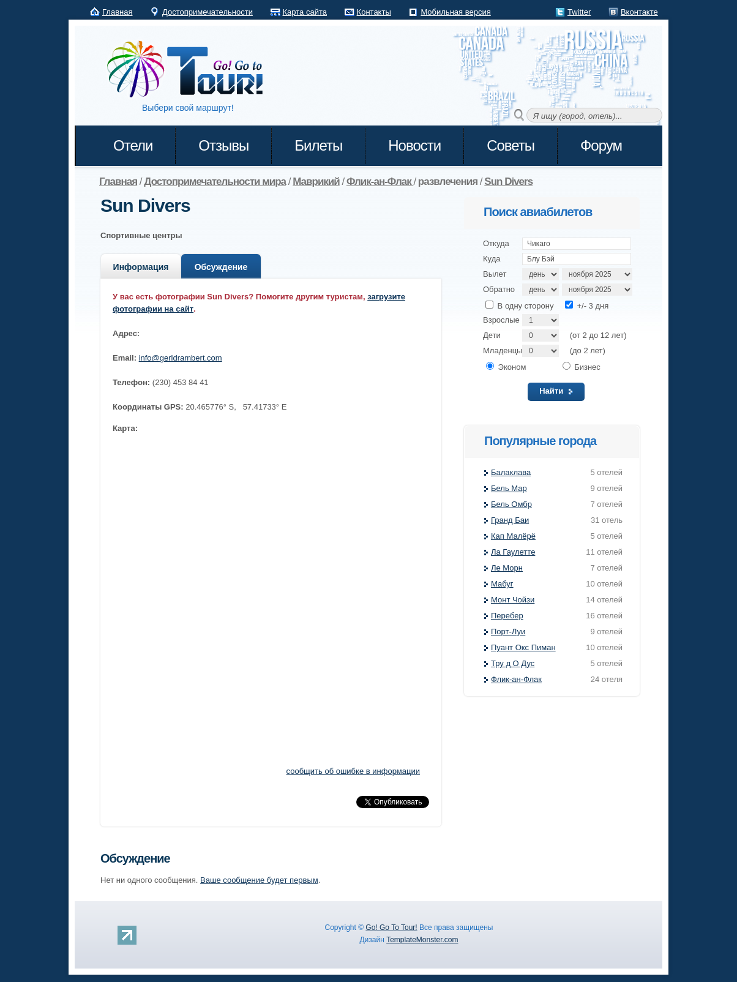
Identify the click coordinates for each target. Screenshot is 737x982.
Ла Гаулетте (513, 552)
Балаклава (511, 472)
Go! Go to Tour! (191, 70)
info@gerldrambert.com (180, 357)
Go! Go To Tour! (391, 927)
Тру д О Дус (512, 663)
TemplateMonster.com (422, 939)
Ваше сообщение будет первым (259, 880)
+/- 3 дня (586, 305)
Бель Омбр (511, 504)
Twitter (579, 12)
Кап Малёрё (513, 536)
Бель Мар (509, 488)
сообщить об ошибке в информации (353, 771)
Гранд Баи (510, 520)
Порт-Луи (508, 631)
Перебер (507, 615)
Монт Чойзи (512, 599)
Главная (117, 12)
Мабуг (502, 583)
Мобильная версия (455, 12)
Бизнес (581, 367)
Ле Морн (507, 567)
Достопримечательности (207, 12)
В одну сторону (519, 305)
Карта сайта (305, 12)
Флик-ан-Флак (516, 679)
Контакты (374, 12)
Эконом (506, 367)
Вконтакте (639, 12)
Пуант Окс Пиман (523, 647)
